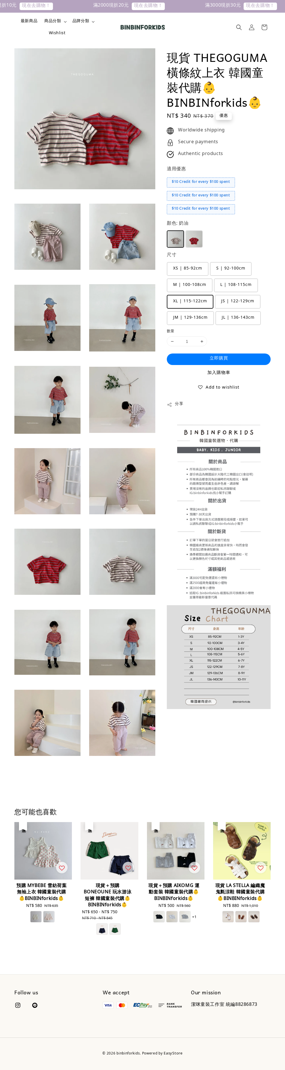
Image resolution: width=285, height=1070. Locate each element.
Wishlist (57, 33)
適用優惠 (176, 169)
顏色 (178, 224)
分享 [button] (175, 404)
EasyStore (173, 1054)
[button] (239, 27)
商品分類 (52, 21)
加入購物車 (218, 373)
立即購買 (219, 358)
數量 (171, 332)
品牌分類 (80, 21)
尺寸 (171, 255)
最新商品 (29, 21)
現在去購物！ (40, 6)
